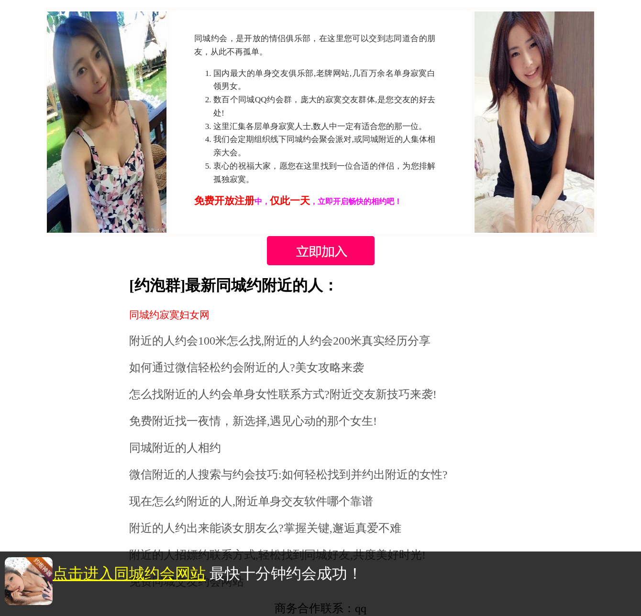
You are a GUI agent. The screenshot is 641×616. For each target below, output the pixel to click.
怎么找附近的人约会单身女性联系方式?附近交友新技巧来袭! (283, 394)
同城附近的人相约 (175, 448)
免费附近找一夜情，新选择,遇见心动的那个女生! (253, 421)
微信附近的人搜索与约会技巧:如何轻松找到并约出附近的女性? (288, 474)
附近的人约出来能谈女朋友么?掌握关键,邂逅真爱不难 (265, 528)
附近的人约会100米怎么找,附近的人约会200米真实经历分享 (280, 341)
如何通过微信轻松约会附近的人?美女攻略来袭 (246, 367)
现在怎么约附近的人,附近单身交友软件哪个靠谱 (251, 501)
